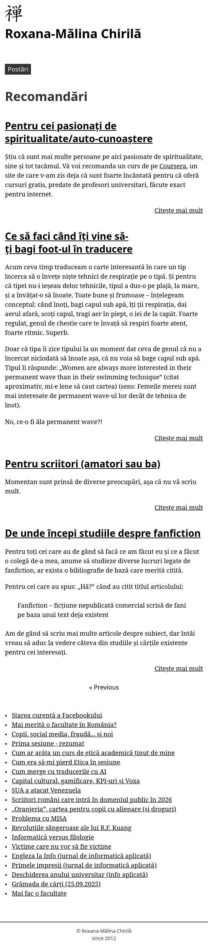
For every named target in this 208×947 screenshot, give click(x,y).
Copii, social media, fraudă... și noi (62, 734)
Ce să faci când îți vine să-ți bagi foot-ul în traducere (69, 242)
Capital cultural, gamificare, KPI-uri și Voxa (76, 781)
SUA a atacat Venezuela (46, 790)
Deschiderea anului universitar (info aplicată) (80, 874)
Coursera (172, 166)
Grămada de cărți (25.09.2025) (56, 884)
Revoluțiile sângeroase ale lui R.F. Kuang (71, 827)
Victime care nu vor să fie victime (62, 846)
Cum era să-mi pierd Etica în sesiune (66, 762)
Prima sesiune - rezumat (48, 743)
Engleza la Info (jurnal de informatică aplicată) (81, 856)
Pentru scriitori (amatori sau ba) (82, 463)
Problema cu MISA (39, 818)
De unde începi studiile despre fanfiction (103, 533)
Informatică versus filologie (53, 837)
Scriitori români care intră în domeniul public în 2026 (92, 799)
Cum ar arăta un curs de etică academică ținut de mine (93, 753)
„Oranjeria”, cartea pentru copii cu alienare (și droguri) (94, 809)
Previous (104, 687)
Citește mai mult (178, 210)
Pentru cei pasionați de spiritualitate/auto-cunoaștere (79, 132)
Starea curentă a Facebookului (57, 715)
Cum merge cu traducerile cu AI (59, 771)
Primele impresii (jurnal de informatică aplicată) (84, 865)
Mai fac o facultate (39, 893)
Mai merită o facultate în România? (64, 724)
